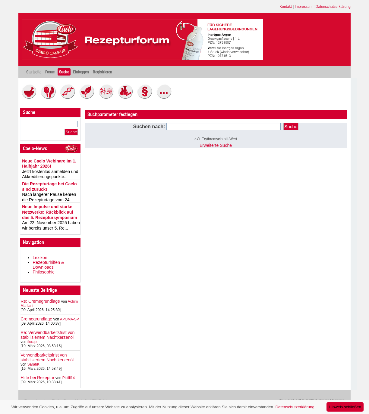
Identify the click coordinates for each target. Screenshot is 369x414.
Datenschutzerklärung (333, 7)
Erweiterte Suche (216, 145)
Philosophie (44, 272)
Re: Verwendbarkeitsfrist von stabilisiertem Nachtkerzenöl (47, 335)
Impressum (304, 7)
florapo (33, 342)
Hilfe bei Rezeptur (37, 377)
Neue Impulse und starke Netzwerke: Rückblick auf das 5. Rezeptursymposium (49, 212)
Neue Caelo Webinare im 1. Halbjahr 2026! (49, 164)
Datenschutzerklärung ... (297, 407)
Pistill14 (68, 378)
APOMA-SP (69, 319)
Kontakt (285, 7)
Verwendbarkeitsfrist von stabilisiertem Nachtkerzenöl (47, 357)
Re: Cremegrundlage (40, 301)
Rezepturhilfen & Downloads (48, 265)
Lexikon (40, 257)
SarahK (33, 364)
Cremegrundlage (36, 319)
